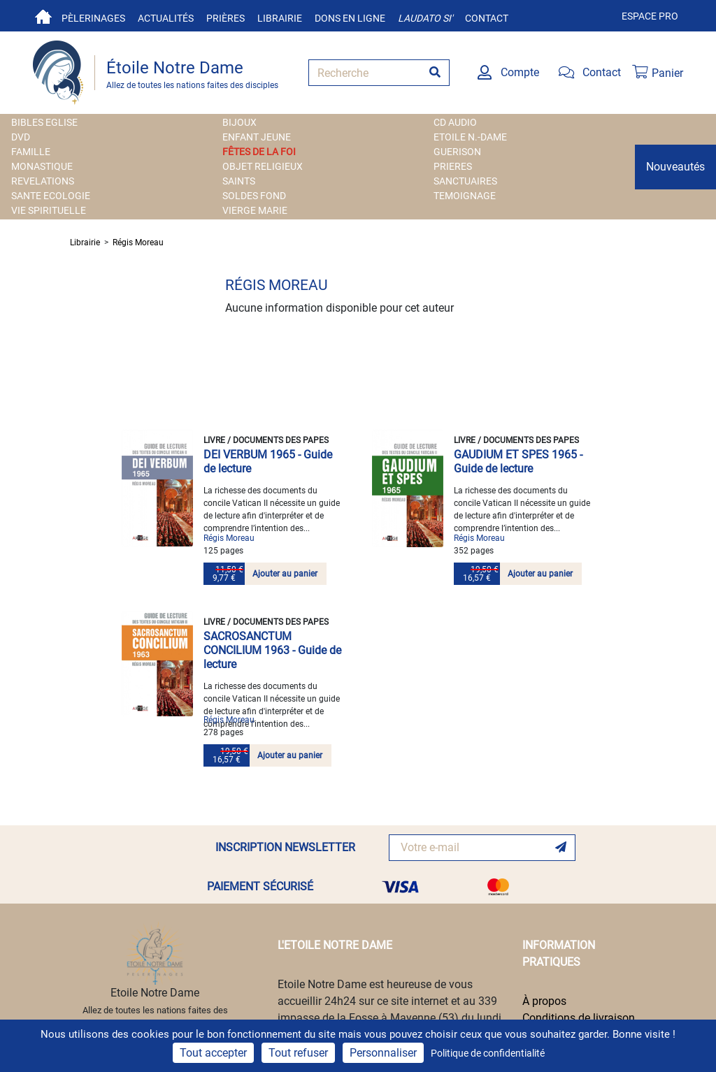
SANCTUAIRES (465, 181)
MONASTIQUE (42, 166)
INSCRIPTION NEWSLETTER (285, 847)
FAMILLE (30, 151)
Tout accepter (213, 1052)
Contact (486, 18)
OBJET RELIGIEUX (262, 166)
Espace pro (650, 16)
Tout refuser (298, 1052)
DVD (20, 137)
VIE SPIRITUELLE (48, 210)
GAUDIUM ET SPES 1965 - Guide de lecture (518, 461)
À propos (544, 1001)
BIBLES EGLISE (44, 122)
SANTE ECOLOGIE (50, 195)
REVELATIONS (42, 181)
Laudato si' (425, 18)
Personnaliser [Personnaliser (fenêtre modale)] (383, 1052)
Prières (225, 18)
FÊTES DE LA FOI (259, 151)
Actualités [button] (166, 18)
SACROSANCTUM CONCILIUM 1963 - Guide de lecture (272, 650)
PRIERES (453, 166)
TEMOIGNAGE (465, 195)
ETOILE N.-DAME (470, 137)
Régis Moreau (138, 242)
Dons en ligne (350, 18)
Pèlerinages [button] (93, 18)
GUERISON (457, 151)
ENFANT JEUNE (256, 137)
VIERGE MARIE (254, 210)
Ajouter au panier (284, 574)
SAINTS (238, 181)
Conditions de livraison (578, 1017)
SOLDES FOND (254, 195)
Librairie (279, 18)
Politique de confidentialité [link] (488, 1053)
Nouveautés (675, 166)
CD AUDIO (455, 122)
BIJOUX (239, 122)
